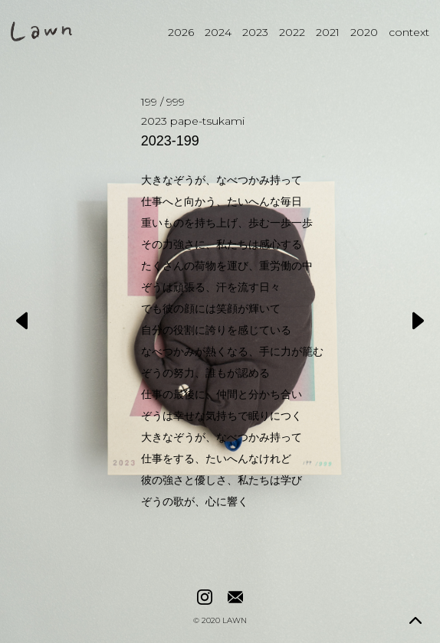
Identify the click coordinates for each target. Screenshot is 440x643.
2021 (328, 32)
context (409, 32)
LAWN (234, 621)
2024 (218, 32)
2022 (292, 32)
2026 (181, 32)
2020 (364, 32)
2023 (255, 32)
